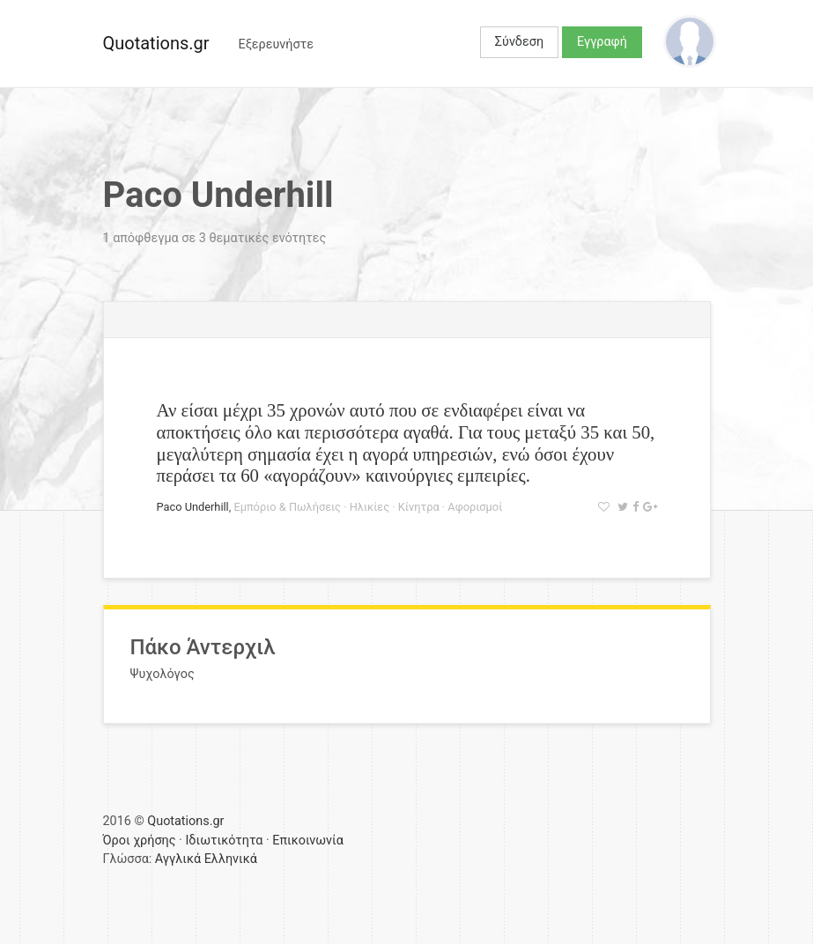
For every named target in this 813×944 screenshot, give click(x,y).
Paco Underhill (193, 506)
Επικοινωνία (308, 840)
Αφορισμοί (474, 506)
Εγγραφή (602, 41)
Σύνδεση (519, 41)
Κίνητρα (419, 506)
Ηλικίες (369, 506)
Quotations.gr (156, 43)
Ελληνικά (230, 859)
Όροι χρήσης (139, 840)
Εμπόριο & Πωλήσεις (287, 506)
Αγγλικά (178, 859)
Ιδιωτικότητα (223, 840)
